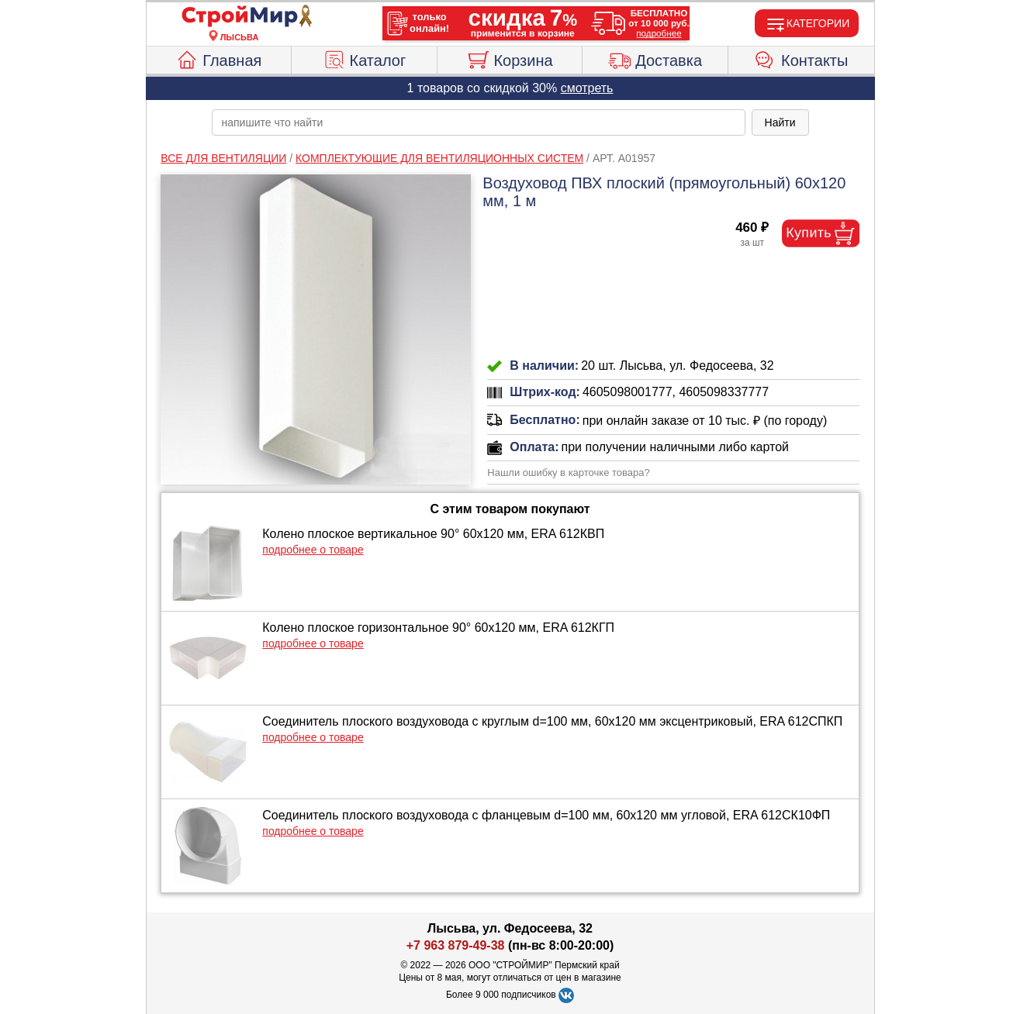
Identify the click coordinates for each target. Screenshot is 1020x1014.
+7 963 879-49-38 (455, 945)
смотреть (587, 88)
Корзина (509, 58)
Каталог (364, 58)
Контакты (801, 58)
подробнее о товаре (312, 549)
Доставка (655, 58)
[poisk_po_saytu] (478, 122)
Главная (218, 58)
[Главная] (239, 17)
